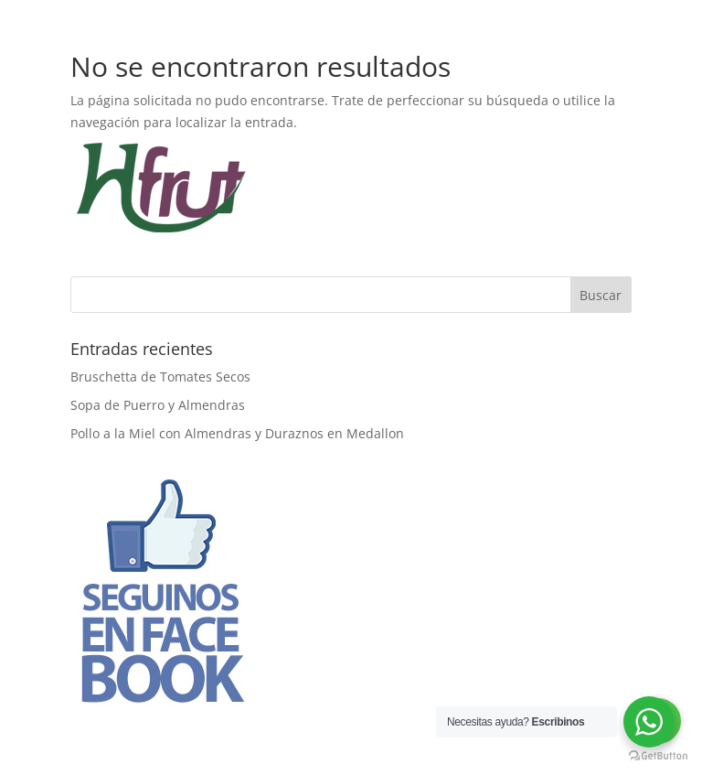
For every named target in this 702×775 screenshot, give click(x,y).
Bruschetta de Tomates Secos (160, 376)
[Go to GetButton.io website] (658, 756)
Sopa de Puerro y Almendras (157, 405)
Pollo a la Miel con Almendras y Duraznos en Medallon (237, 433)
